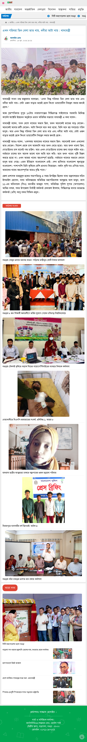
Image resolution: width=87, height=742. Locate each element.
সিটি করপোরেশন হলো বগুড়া (66, 16)
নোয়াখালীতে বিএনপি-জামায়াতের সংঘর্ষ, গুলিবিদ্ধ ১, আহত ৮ (28, 419)
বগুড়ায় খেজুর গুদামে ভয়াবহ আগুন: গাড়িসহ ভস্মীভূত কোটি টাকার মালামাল (34, 260)
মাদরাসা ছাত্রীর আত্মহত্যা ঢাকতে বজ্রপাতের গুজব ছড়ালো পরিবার (29, 472)
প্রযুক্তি (81, 9)
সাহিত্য (72, 9)
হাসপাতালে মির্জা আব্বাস (12, 663)
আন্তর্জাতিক (30, 9)
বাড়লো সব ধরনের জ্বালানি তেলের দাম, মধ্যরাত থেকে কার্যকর (26, 650)
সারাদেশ (18, 9)
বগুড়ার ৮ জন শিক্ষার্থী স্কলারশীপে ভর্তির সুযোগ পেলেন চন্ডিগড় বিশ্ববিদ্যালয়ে (34, 313)
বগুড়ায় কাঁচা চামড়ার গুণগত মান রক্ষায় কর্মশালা (22, 579)
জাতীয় (8, 9)
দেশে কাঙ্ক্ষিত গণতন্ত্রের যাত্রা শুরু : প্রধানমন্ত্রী (19, 678)
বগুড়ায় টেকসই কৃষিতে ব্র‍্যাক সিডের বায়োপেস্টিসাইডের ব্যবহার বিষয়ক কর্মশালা (36, 366)
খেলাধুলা (41, 9)
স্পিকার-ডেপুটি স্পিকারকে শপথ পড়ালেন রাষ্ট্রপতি (21, 692)
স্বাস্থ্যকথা (62, 9)
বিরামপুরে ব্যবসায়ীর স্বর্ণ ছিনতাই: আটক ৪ (20, 526)
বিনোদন (52, 9)
